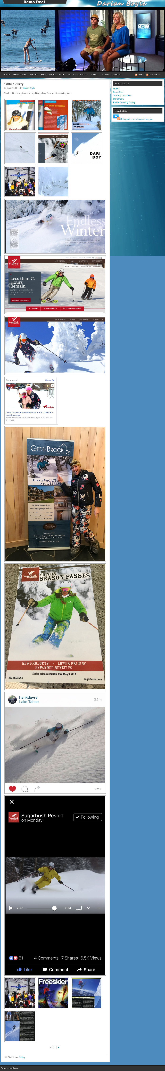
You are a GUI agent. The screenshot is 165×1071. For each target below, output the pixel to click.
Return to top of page (9, 1068)
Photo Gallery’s (78, 74)
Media (33, 74)
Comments (155, 74)
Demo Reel (20, 74)
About (95, 74)
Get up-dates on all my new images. (136, 119)
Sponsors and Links (52, 74)
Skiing (22, 1057)
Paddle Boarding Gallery (124, 102)
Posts (141, 74)
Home (6, 74)
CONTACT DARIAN (112, 74)
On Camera (118, 99)
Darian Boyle (29, 88)
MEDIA (116, 89)
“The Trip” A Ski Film (122, 95)
